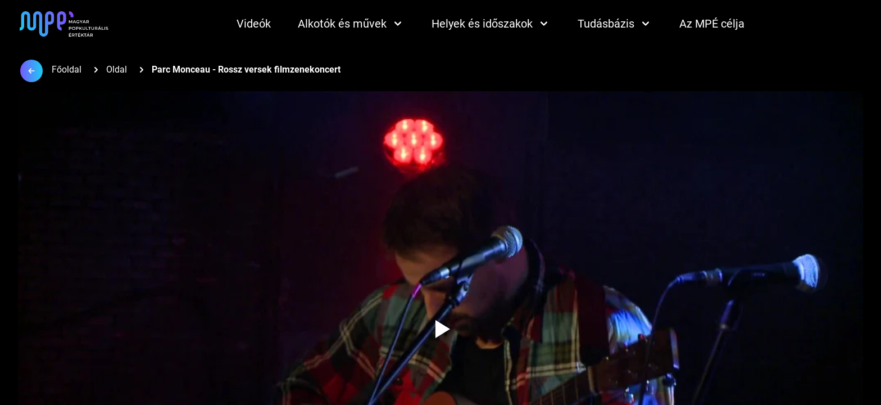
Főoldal (66, 69)
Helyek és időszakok (491, 23)
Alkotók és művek (351, 23)
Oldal (116, 69)
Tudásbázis (615, 23)
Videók (254, 23)
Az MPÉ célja (711, 23)
